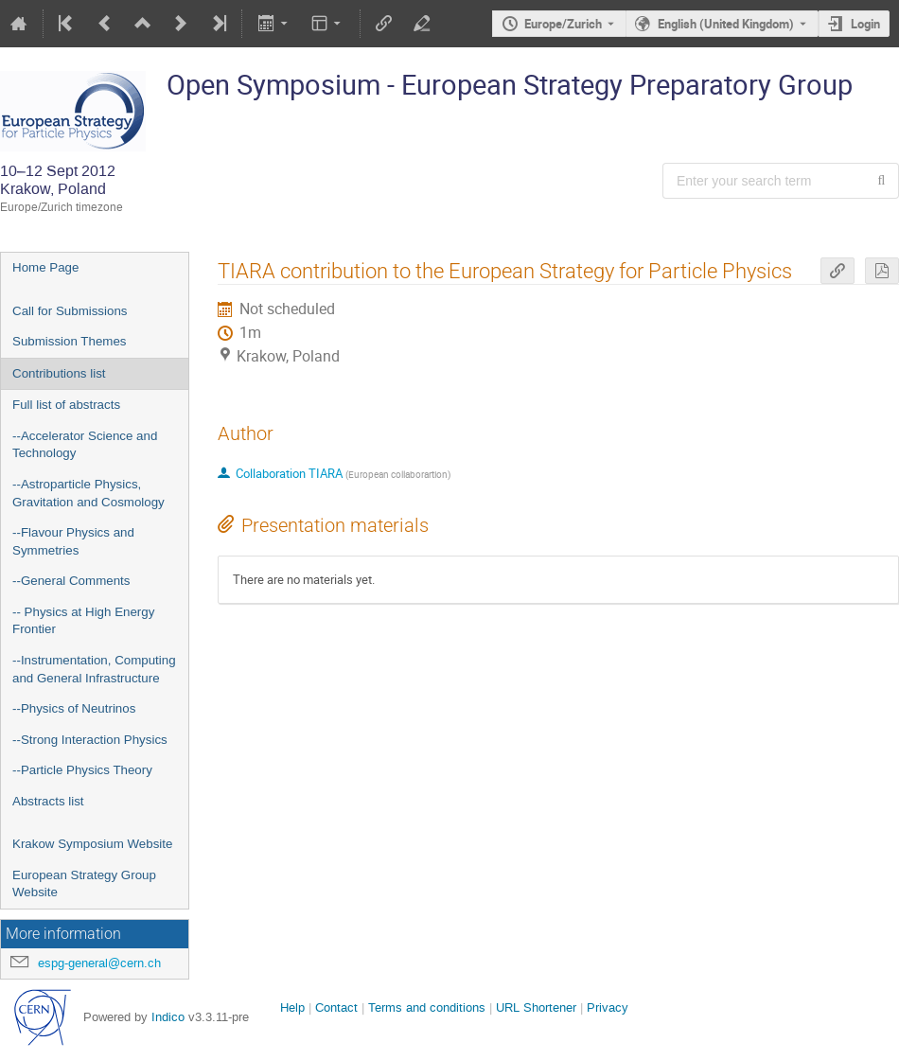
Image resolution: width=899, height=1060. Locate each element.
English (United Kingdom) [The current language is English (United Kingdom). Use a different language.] (726, 23)
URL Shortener (536, 1007)
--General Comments (71, 581)
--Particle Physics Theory (82, 770)
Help (292, 1007)
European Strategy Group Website (84, 884)
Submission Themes (69, 341)
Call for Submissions (69, 311)
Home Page (45, 267)
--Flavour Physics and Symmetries (73, 541)
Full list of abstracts (66, 405)
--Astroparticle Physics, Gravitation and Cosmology (88, 493)
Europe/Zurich (563, 23)
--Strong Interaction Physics (89, 740)
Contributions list (59, 373)
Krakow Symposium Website (92, 844)
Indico (168, 1017)
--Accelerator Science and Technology (84, 445)
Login (865, 23)
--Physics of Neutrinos (73, 708)
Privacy (607, 1007)
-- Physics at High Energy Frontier (83, 621)
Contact (336, 1007)
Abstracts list (48, 801)
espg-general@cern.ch (99, 963)
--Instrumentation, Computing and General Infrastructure (94, 669)
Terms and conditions (426, 1007)
